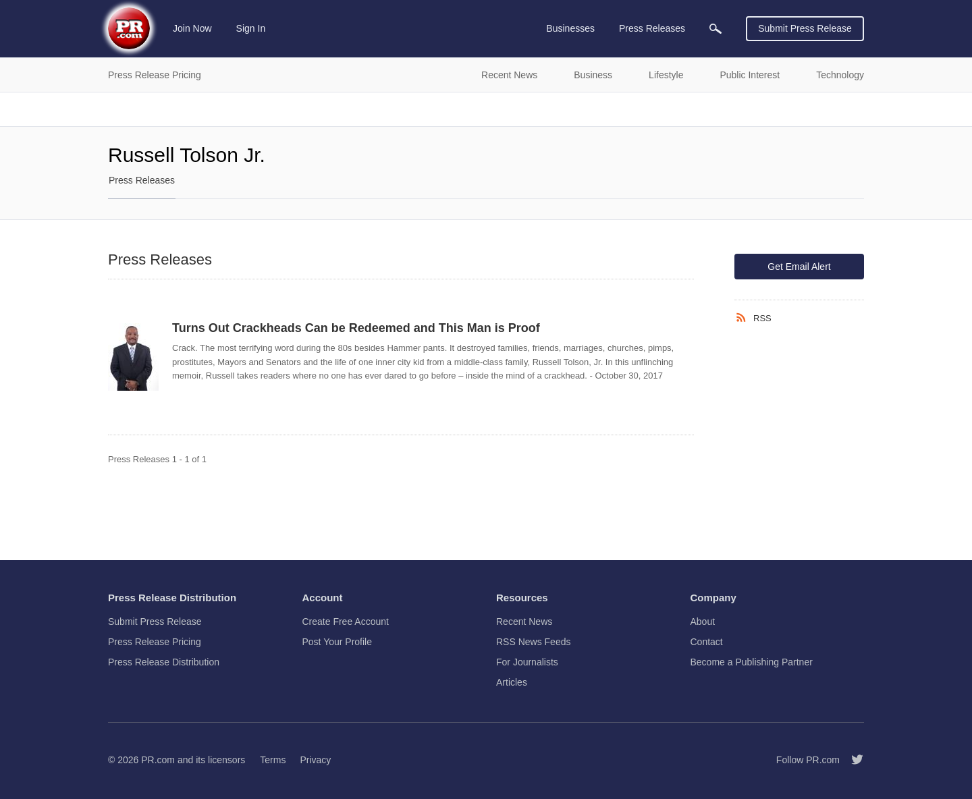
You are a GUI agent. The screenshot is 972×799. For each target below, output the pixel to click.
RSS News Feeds (533, 641)
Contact (707, 641)
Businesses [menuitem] (570, 28)
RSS (762, 318)
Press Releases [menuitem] (652, 28)
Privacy (315, 760)
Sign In (251, 28)
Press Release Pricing (154, 641)
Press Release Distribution (163, 662)
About (703, 621)
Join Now (192, 28)
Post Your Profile (337, 641)
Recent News (524, 621)
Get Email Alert (798, 266)
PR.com (158, 759)
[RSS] (743, 317)
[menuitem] (715, 28)
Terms (273, 760)
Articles (511, 682)
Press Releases (142, 180)
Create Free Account (345, 621)
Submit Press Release (805, 28)
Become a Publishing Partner (752, 662)
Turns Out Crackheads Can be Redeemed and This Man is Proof (356, 328)
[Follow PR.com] (852, 759)
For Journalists (527, 662)
